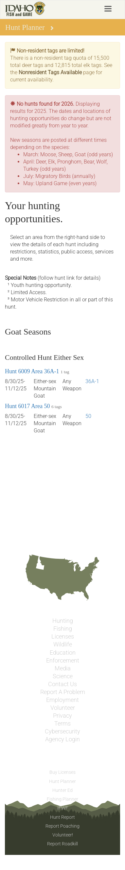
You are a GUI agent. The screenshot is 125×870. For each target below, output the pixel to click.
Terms (62, 723)
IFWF (62, 808)
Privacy (62, 715)
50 (88, 416)
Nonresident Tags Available (50, 72)
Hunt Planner (62, 781)
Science (63, 676)
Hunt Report (62, 817)
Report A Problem (62, 692)
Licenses (62, 636)
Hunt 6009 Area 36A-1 (32, 371)
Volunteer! (62, 834)
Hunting (62, 621)
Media (63, 668)
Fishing (62, 628)
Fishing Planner (62, 799)
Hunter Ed (62, 790)
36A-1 (92, 381)
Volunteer (62, 708)
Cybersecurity (62, 731)
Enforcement (62, 660)
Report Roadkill (62, 843)
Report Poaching (62, 826)
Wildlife (62, 644)
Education (63, 652)
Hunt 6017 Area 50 (27, 406)
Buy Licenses (62, 772)
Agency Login (62, 739)
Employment (62, 700)
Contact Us (62, 684)
